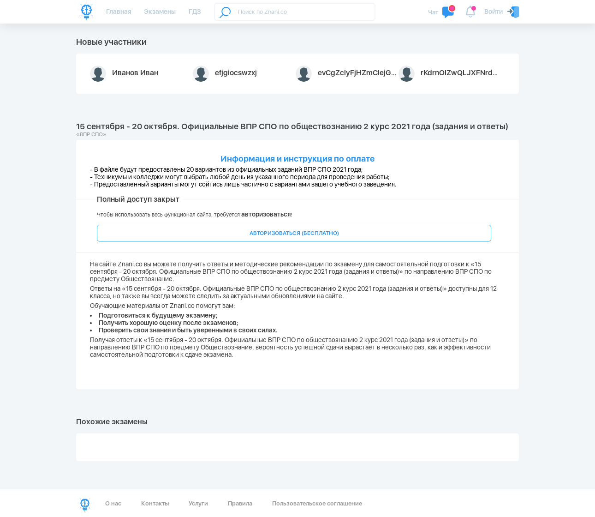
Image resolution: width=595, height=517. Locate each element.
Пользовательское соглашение (317, 503)
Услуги (198, 503)
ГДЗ (195, 11)
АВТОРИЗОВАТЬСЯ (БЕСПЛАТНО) (294, 233)
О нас (113, 503)
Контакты (155, 503)
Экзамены (160, 11)
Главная (118, 11)
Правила (240, 503)
